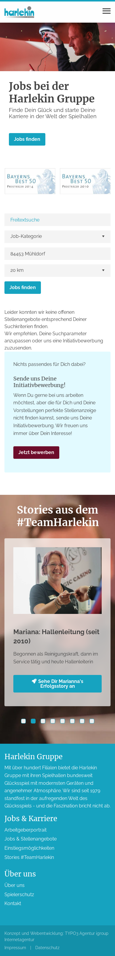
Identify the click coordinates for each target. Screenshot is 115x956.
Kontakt (12, 903)
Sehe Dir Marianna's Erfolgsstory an (57, 684)
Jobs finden (27, 139)
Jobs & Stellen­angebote (30, 839)
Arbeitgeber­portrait (25, 830)
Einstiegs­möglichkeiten (29, 848)
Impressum (15, 947)
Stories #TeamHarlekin (29, 857)
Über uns (14, 885)
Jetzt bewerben (36, 452)
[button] (23, 721)
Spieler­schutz (19, 894)
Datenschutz (47, 947)
